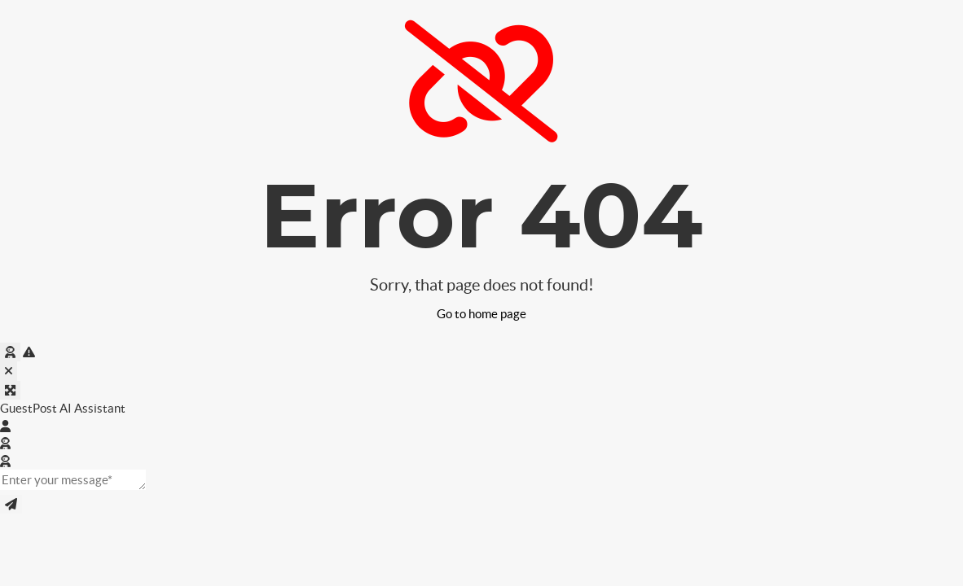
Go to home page (481, 314)
